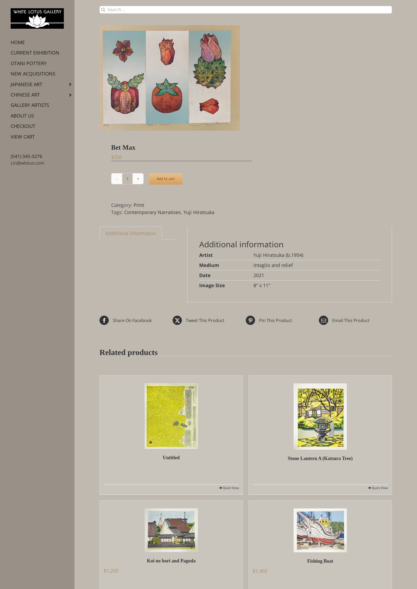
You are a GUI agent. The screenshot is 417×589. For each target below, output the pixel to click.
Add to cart (166, 178)
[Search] (103, 10)
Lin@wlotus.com (27, 163)
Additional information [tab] (130, 233)
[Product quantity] (127, 178)
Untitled (171, 457)
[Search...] (245, 10)
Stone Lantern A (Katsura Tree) (320, 458)
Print (139, 205)
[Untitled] (171, 412)
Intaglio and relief (273, 265)
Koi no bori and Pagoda (171, 560)
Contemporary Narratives (152, 212)
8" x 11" (261, 285)
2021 (258, 275)
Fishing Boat (320, 561)
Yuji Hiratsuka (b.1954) (278, 255)
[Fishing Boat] (320, 526)
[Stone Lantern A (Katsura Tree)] (320, 412)
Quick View (231, 488)
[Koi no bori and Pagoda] (171, 526)
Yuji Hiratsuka (199, 212)
